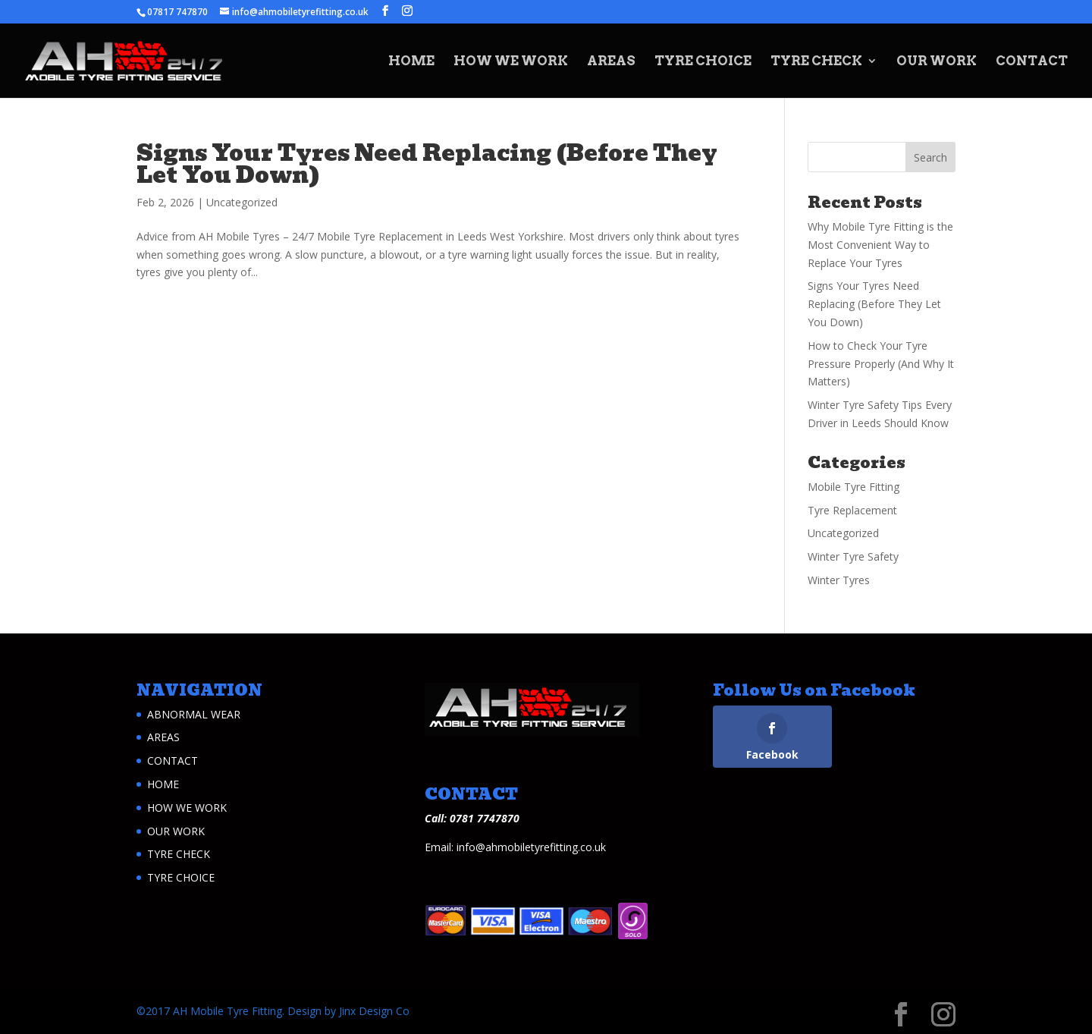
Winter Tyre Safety (853, 556)
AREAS (611, 61)
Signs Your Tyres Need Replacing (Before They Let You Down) (426, 164)
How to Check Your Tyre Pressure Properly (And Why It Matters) (881, 363)
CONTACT (1032, 61)
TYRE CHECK (816, 61)
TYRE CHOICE (703, 61)
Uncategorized (242, 202)
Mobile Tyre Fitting (853, 486)
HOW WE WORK (510, 61)
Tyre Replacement (852, 510)
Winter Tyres (839, 580)
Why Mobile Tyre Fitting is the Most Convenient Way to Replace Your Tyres (880, 244)
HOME (411, 61)
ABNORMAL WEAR (193, 714)
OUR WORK (936, 61)
